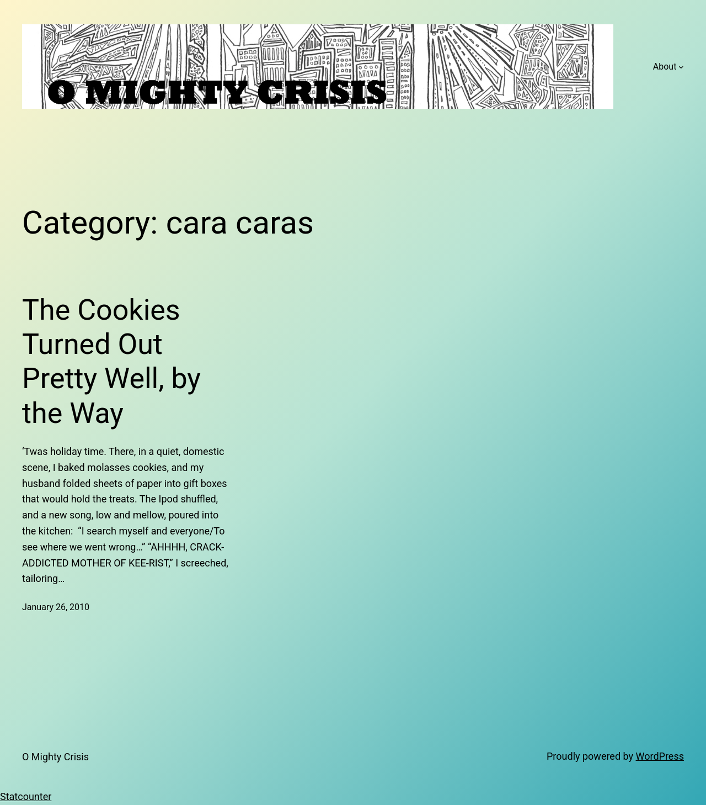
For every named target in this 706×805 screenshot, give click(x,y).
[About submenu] (681, 67)
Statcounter (25, 796)
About (665, 66)
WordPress (660, 756)
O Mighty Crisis (55, 756)
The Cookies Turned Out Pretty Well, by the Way (111, 361)
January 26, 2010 (55, 607)
